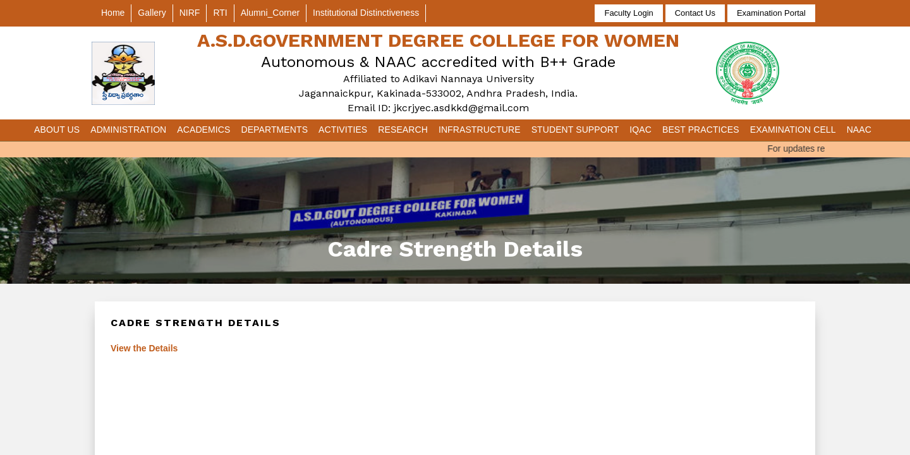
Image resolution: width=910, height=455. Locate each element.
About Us (57, 129)
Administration (128, 129)
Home (112, 13)
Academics (203, 129)
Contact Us (695, 13)
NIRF (189, 13)
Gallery (152, 13)
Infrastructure (480, 129)
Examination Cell (793, 129)
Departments (274, 129)
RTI (220, 13)
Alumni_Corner (270, 13)
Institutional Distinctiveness (366, 13)
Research (403, 129)
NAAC (859, 129)
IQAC (640, 129)
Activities (342, 129)
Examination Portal (771, 13)
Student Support (575, 129)
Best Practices (700, 129)
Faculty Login (628, 13)
